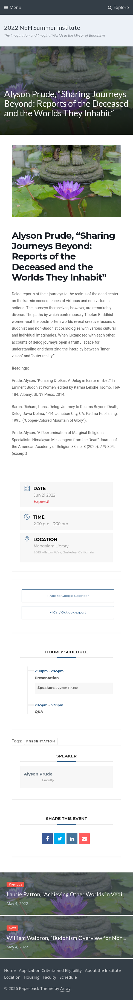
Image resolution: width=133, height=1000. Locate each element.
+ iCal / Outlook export (68, 612)
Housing (32, 977)
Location (12, 977)
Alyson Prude (67, 688)
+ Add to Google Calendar (68, 596)
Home (10, 970)
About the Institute (103, 970)
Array (65, 988)
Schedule (68, 977)
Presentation (40, 741)
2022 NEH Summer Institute (42, 27)
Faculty (49, 977)
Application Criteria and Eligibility (50, 970)
